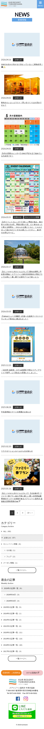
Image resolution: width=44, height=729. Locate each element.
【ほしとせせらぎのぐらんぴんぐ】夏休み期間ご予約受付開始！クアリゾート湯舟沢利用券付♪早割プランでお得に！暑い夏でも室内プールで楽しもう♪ (21, 274)
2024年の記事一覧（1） (11, 613)
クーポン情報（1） (9, 563)
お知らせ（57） (8, 538)
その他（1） (10, 550)
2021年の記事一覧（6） (11, 626)
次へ (29, 513)
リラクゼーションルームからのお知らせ (17, 451)
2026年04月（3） (12, 595)
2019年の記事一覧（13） (12, 639)
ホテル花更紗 (32, 673)
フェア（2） (10, 557)
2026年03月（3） (12, 601)
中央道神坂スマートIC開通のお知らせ (16, 412)
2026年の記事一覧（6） (12, 588)
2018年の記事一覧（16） (12, 645)
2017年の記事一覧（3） (11, 651)
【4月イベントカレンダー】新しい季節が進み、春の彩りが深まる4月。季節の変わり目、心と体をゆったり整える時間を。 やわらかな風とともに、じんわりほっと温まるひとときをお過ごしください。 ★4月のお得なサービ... (21, 227)
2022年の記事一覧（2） (11, 620)
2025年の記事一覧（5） (11, 607)
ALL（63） (6, 531)
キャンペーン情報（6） (11, 544)
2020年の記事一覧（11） (12, 632)
